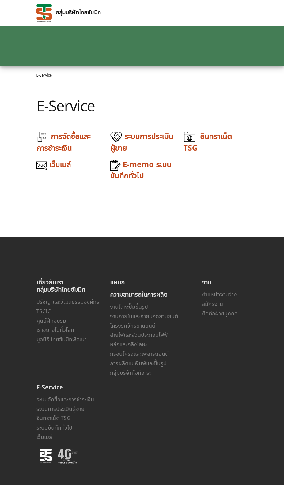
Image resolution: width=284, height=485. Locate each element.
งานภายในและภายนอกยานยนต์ (144, 316)
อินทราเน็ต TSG (53, 418)
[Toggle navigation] (240, 13)
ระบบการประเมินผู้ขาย (60, 408)
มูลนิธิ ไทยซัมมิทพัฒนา (61, 339)
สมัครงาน (212, 303)
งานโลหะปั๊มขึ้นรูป (129, 306)
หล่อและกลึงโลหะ (128, 344)
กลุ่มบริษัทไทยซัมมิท (68, 13)
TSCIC (43, 311)
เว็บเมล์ (44, 437)
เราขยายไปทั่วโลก (55, 329)
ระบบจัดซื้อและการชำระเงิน (65, 399)
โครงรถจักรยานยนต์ (132, 325)
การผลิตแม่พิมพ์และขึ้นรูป (138, 363)
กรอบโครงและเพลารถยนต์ (139, 353)
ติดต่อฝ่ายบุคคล (219, 313)
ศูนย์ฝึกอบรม (51, 320)
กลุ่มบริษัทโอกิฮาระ (130, 372)
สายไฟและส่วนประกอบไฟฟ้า (140, 334)
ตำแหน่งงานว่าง (219, 294)
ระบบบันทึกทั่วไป (54, 427)
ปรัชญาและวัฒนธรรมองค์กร (67, 301)
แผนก (117, 282)
